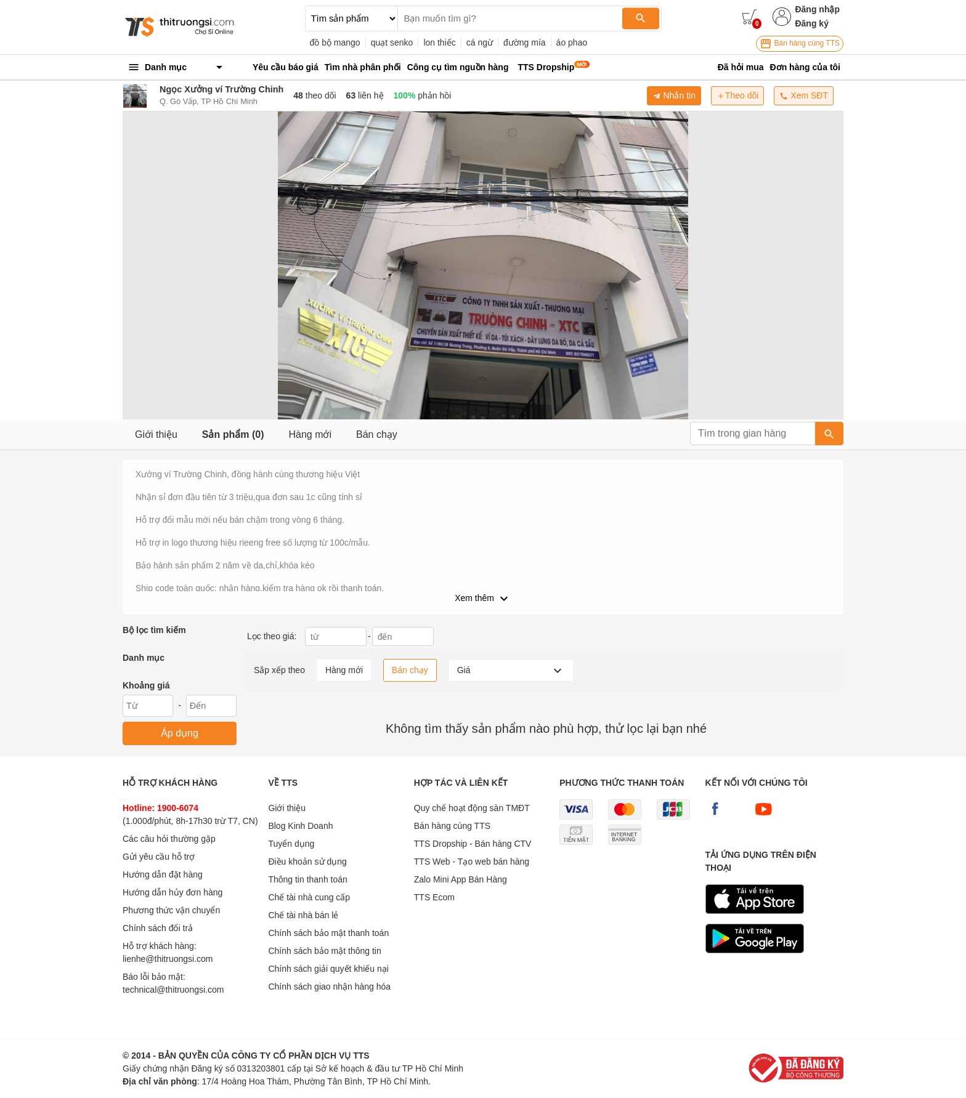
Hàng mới (309, 434)
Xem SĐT (803, 95)
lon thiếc (439, 42)
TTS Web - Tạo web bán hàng (471, 861)
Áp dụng (179, 733)
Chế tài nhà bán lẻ (303, 915)
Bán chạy (376, 434)
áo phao (572, 42)
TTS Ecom (434, 897)
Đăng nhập (817, 9)
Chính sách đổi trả (158, 928)
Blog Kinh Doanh (300, 826)
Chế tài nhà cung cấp (309, 897)
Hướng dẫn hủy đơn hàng (172, 892)
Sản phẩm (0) (233, 434)
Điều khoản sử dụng (307, 861)
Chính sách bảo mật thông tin (324, 951)
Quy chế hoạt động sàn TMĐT (472, 808)
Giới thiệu (156, 434)
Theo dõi (737, 95)
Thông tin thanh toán (307, 879)
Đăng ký (811, 23)
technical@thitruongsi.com (173, 990)
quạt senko (392, 42)
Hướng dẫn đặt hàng (163, 874)
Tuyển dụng (291, 844)
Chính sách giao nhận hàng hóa (329, 986)
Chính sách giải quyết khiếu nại (328, 969)
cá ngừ (479, 42)
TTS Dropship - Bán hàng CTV (473, 844)
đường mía (524, 42)
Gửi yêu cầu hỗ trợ (159, 857)
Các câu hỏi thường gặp (169, 839)
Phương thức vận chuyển (171, 910)
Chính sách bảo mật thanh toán (328, 933)
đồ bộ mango (335, 42)
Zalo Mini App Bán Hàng (460, 879)
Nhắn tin (674, 95)
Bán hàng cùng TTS (800, 44)
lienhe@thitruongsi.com (168, 959)
